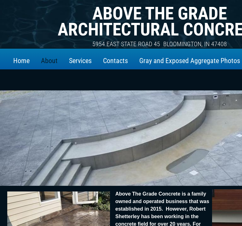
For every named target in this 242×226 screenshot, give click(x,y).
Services (80, 61)
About (49, 61)
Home (21, 61)
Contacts (115, 61)
